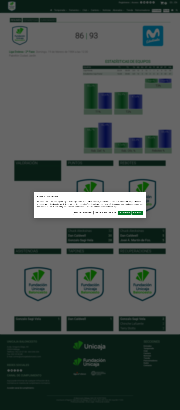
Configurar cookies (106, 213)
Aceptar (137, 213)
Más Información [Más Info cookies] (83, 213)
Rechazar (125, 213)
